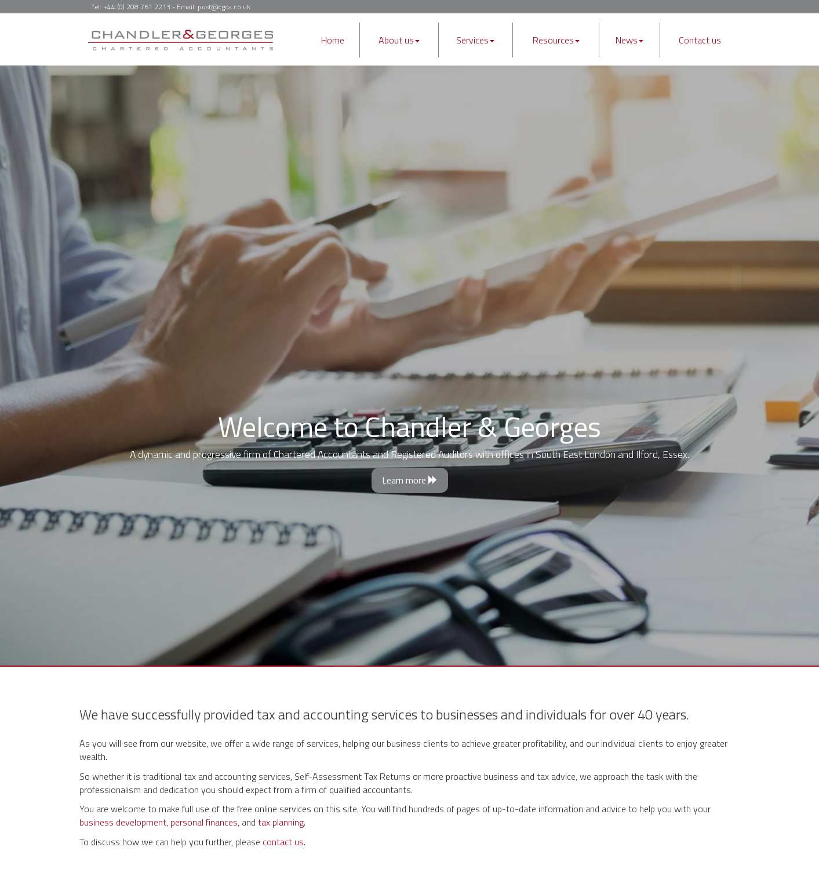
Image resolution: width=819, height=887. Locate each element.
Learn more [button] (410, 480)
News (629, 40)
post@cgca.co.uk (224, 6)
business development (122, 822)
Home (332, 40)
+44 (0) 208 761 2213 (136, 6)
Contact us (700, 40)
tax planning (281, 822)
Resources (556, 40)
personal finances (204, 822)
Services (475, 40)
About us (399, 40)
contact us (283, 842)
